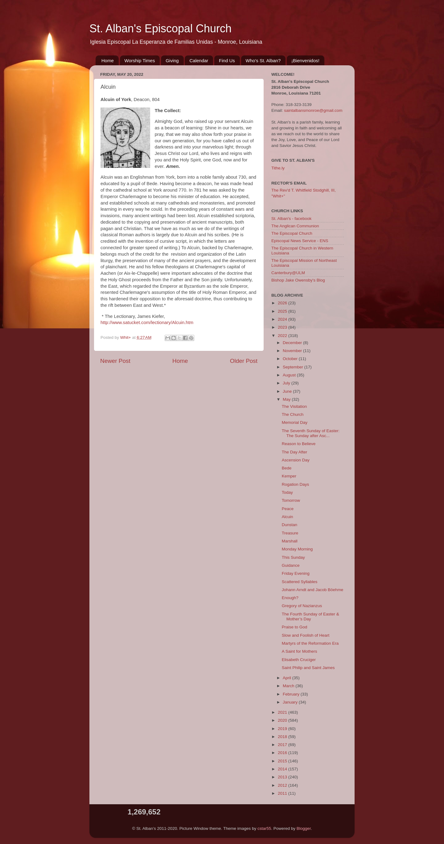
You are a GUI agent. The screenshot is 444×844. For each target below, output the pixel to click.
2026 (283, 303)
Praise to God (294, 627)
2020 (283, 720)
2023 (283, 327)
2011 (283, 793)
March (289, 686)
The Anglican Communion (295, 226)
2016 (283, 752)
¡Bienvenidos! (305, 60)
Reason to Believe (299, 443)
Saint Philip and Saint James (308, 667)
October (291, 358)
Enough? (290, 597)
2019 (283, 728)
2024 (283, 319)
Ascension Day (296, 460)
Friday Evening (296, 573)
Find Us (227, 60)
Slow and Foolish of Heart (306, 635)
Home (107, 60)
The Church (293, 414)
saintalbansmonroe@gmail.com (313, 110)
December (293, 342)
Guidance (291, 565)
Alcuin (287, 516)
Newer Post (115, 361)
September (293, 367)
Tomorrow (291, 500)
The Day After (294, 452)
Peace (288, 508)
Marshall (290, 541)
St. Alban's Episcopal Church (160, 28)
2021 (283, 712)
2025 (283, 311)
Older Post (243, 361)
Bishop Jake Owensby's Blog (298, 280)
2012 (283, 785)
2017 (283, 744)
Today (287, 492)
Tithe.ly (278, 168)
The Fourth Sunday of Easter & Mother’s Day (310, 616)
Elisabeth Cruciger (299, 659)
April (287, 678)
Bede (287, 468)
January (291, 702)
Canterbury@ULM (288, 272)
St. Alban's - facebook (291, 218)
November (293, 350)
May (287, 399)
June (288, 391)
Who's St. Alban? (263, 60)
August (290, 375)
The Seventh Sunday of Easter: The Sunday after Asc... (311, 433)
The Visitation (294, 406)
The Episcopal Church (291, 233)
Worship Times (140, 60)
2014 (283, 769)
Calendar (198, 60)
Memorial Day (294, 422)
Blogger (304, 828)
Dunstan (289, 524)
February (292, 694)
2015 (283, 761)
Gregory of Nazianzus (302, 605)
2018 (283, 736)
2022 (283, 335)
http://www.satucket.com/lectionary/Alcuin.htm (147, 322)
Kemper (289, 476)
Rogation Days (295, 484)
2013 (283, 777)
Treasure (290, 533)
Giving (172, 60)
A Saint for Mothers (299, 651)
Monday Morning (297, 549)
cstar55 (264, 828)
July (287, 383)
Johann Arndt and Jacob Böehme (312, 589)
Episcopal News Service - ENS (299, 240)
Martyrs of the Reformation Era (310, 643)
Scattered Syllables (300, 581)
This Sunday (293, 557)
